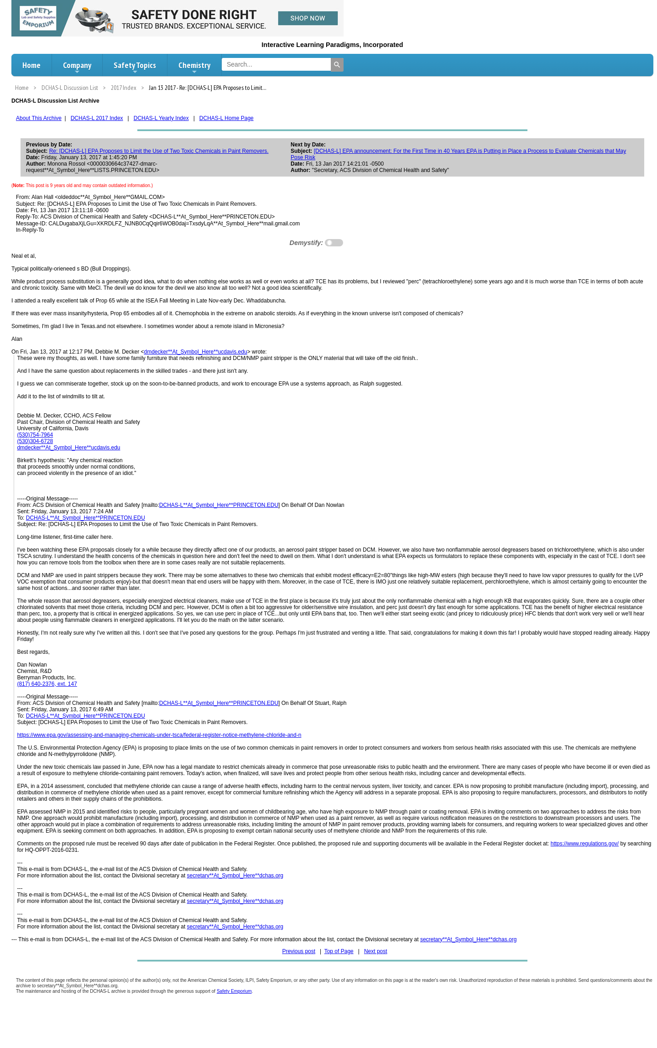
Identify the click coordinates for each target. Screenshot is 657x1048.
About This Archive (39, 118)
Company (77, 67)
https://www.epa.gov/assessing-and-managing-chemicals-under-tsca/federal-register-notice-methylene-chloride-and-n (159, 735)
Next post (375, 951)
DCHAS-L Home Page (226, 118)
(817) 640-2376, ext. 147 (47, 684)
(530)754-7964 (35, 435)
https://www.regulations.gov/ (585, 843)
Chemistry (194, 67)
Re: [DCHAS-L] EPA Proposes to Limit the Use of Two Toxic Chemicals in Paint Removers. (159, 151)
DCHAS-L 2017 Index (97, 118)
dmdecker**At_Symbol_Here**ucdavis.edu (195, 352)
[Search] (337, 65)
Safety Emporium (234, 991)
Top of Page (339, 951)
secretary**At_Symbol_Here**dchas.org (235, 875)
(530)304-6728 (35, 441)
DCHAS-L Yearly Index (161, 118)
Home (31, 65)
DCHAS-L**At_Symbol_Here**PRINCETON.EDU (218, 505)
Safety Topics (135, 67)
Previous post (298, 951)
